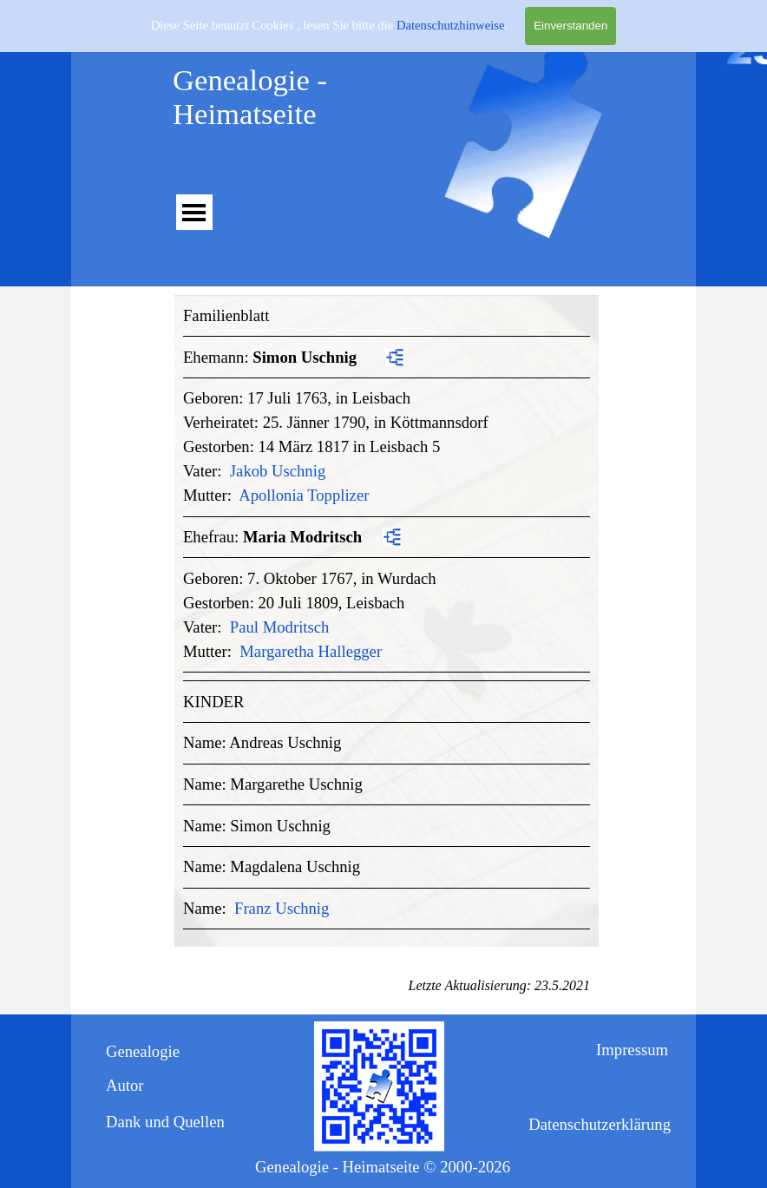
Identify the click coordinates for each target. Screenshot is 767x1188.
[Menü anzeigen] (194, 212)
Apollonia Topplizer (304, 495)
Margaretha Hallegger (310, 651)
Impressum (632, 1049)
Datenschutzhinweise (451, 23)
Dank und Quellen (165, 1122)
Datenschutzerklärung (599, 1124)
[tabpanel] (386, 616)
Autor (125, 1085)
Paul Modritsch (280, 627)
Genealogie (143, 1051)
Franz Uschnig (281, 908)
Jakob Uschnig (277, 471)
